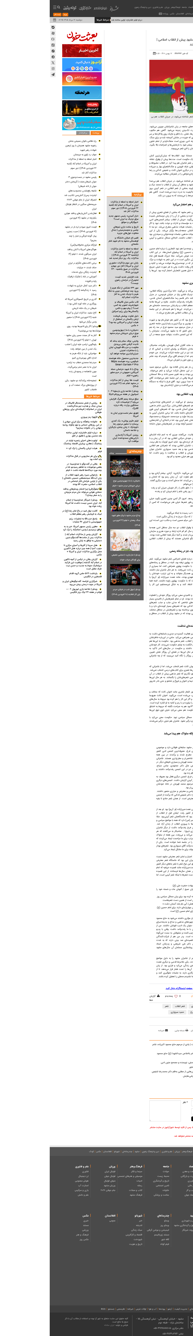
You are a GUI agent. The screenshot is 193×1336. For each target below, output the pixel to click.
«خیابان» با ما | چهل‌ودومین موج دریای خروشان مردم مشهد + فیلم (74, 333)
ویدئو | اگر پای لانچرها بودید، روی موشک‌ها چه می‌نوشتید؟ (34, 328)
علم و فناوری (108, 7)
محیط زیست (113, 1176)
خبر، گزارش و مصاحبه (163, 1293)
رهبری (170, 1171)
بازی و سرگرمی (32, 1190)
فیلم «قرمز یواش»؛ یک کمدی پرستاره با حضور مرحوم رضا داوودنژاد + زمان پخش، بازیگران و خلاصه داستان (74, 425)
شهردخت (88, 1239)
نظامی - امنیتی (166, 1195)
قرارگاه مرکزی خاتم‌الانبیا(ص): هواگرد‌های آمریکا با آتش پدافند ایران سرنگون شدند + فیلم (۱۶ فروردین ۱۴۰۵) (32, 252)
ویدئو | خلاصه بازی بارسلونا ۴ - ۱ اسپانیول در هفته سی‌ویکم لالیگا (73, 393)
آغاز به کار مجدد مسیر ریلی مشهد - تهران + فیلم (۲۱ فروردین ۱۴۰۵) (31, 338)
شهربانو (67, 1151)
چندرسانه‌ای (141, 13)
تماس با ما (167, 1309)
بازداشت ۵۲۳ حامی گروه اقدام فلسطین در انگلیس (36, 575)
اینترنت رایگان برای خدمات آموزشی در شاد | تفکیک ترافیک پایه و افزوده (32, 276)
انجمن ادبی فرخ (148, 1012)
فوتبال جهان (60, 1176)
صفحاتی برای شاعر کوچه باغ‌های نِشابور (157, 1067)
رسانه (90, 1186)
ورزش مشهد (60, 1186)
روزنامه (116, 13)
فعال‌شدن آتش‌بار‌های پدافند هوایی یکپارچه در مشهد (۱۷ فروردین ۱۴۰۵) (31, 218)
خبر (91, 1221)
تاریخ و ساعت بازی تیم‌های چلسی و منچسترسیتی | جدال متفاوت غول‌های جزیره (75, 230)
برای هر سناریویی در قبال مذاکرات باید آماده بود (34, 457)
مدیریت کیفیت (131, 1309)
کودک (41, 1151)
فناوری (35, 1171)
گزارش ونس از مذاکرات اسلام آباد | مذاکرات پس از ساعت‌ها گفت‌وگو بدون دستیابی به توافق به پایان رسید (33, 538)
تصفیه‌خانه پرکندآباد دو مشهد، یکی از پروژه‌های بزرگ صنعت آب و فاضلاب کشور (31, 385)
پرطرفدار (33, 133)
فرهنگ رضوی (166, 1225)
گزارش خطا (103, 998)
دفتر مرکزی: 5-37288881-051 (119, 1328)
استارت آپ (33, 1186)
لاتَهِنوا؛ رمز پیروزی (39, 417)
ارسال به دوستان (150, 1030)
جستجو (61, 1309)
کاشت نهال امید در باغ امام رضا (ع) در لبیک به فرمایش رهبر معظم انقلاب (32, 512)
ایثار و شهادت (166, 1230)
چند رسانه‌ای (167, 1284)
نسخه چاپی (131, 1030)
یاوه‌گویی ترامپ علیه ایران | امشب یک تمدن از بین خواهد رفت (31, 347)
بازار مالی (142, 1186)
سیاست (148, 7)
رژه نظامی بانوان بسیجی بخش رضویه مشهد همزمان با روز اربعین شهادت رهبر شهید (31, 145)
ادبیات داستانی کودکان (163, 1270)
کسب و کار (141, 1190)
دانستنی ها (168, 1289)
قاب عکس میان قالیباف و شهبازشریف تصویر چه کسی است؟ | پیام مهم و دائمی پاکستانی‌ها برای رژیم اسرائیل (75, 307)
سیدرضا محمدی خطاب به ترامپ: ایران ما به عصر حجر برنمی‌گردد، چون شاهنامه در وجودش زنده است (31, 369)
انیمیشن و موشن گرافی (108, 1230)
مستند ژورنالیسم (111, 1235)
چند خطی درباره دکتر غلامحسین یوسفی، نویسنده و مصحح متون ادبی (143, 1063)
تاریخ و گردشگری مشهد (135, 1225)
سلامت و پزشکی (111, 1195)
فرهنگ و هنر (33, 1235)
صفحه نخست (174, 1151)
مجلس (170, 1181)
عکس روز (34, 1239)
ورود (15, 14)
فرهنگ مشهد (86, 1195)
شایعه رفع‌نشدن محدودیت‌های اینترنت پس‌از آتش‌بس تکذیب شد (31, 193)
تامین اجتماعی (112, 1186)
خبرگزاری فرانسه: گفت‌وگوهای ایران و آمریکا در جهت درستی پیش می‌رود (32, 582)
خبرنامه (113, 1030)
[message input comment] (115, 1111)
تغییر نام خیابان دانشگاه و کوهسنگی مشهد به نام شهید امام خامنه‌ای (74, 241)
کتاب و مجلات (86, 1190)
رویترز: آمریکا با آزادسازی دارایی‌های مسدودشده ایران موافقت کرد (76, 438)
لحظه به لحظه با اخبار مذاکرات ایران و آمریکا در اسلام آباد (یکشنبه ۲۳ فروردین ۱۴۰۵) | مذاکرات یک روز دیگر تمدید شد (74, 253)
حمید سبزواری (127, 1012)
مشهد (149, 13)
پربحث (46, 133)
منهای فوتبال (60, 1181)
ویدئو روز (115, 1225)
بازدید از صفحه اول (171, 1030)
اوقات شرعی (91, 1309)
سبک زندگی (87, 1230)
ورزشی (35, 1230)
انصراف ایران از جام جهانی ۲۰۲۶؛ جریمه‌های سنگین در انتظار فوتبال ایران (31, 204)
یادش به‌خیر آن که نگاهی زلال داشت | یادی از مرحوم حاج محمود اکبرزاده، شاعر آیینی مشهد (139, 1047)
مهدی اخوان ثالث (170, 1012)
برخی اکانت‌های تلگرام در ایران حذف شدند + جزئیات (32, 265)
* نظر (135, 1102)
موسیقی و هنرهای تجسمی (80, 1176)
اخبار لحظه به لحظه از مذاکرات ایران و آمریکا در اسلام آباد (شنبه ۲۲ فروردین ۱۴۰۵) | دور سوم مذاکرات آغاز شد (74, 206)
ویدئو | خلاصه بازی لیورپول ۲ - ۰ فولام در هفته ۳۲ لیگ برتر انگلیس (34, 590)
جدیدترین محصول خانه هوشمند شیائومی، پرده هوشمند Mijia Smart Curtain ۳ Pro (74, 361)
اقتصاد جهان (140, 1195)
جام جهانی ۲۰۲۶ (58, 1190)
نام (178, 1102)
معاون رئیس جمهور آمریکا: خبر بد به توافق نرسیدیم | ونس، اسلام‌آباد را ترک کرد (32, 528)
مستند (36, 1225)
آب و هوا (103, 1309)
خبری (36, 1221)
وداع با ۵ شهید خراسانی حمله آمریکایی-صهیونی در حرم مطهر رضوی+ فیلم (74, 372)
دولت (170, 1186)
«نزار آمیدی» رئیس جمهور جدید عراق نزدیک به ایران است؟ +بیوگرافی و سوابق (74, 219)
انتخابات (169, 1176)
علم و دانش (33, 1195)
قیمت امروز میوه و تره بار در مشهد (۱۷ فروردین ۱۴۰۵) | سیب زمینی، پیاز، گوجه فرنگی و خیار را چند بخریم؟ (31, 233)
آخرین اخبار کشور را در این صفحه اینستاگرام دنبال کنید (142, 988)
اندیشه (89, 1225)
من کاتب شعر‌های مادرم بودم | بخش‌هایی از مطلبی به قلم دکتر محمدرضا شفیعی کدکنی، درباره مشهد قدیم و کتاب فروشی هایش (138, 1074)
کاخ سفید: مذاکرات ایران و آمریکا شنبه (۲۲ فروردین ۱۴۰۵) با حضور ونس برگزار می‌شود (31, 317)
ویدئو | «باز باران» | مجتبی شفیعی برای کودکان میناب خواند (76, 557)
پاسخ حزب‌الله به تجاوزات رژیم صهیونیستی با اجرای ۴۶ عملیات (36, 520)
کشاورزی (142, 1181)
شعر (117, 1006)
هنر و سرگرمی (166, 1279)
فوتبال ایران (60, 1171)
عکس (122, 13)
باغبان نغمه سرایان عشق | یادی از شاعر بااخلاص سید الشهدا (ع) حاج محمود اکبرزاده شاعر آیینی (141, 1056)
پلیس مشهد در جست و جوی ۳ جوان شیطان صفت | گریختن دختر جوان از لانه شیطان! (31, 181)
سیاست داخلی (166, 1190)
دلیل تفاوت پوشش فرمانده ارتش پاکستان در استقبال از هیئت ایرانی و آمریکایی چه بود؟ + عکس (74, 321)
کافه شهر (115, 1239)
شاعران (163, 1006)
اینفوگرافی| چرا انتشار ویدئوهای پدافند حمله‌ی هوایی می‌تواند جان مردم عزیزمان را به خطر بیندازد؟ (32, 492)
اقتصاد (141, 7)
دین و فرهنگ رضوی (93, 7)
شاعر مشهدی (147, 1006)
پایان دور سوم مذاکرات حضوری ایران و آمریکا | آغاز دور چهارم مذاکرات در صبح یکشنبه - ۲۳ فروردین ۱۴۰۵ (74, 267)
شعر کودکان (168, 1275)
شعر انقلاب (130, 1006)
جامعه (134, 7)
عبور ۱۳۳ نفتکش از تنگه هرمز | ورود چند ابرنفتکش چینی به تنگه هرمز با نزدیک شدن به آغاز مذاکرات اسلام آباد (73, 292)
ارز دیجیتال (34, 1176)
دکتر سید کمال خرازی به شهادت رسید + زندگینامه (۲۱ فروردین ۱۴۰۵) (32, 290)
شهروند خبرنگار (139, 1230)
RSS (53, 1309)
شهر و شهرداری (139, 1221)
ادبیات (157, 32)
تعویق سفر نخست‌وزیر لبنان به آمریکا (75, 415)
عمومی (63, 1221)
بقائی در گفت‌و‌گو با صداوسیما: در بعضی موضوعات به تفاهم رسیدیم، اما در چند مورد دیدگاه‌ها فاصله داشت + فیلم (34, 467)
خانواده (116, 1190)
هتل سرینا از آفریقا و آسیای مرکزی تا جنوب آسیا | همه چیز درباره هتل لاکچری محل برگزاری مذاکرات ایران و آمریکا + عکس (33, 550)
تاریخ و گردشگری (111, 1181)
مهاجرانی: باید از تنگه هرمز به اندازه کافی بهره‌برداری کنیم (33, 356)
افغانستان (130, 13)
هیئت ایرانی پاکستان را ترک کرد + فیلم (34, 449)
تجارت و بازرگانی (138, 1176)
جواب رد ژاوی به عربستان (35, 155)
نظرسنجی (71, 1309)
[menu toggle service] (5, 7)
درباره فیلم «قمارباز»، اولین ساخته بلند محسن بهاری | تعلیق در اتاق (34, 434)
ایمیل (177, 1110)
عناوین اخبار (158, 7)
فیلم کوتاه (115, 1244)
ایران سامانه (59, 1325)
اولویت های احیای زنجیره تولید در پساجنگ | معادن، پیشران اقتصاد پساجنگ (33, 442)
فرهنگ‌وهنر (126, 7)
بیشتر (60, 452)
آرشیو (120, 1309)
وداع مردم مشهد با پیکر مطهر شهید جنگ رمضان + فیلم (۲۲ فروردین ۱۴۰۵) (76, 520)
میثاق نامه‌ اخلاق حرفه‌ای (150, 1309)
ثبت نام (8, 14)
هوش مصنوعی (32, 1181)
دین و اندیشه (167, 1221)
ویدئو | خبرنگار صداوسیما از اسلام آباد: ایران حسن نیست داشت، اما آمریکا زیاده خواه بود (34, 503)
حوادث (116, 1171)
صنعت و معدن (139, 1171)
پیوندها (112, 1309)
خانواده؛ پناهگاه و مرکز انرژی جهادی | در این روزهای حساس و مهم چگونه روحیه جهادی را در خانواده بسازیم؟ (32, 425)
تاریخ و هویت (86, 1244)
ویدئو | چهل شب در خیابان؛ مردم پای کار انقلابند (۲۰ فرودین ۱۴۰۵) (76, 592)
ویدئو (116, 1221)
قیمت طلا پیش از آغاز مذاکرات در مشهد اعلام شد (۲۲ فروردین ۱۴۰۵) (74, 383)
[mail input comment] (157, 1111)
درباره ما (177, 1309)
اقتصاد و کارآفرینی (84, 1235)
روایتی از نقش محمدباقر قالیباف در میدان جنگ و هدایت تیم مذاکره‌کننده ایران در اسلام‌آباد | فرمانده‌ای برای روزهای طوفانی (32, 407)
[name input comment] (157, 1103)
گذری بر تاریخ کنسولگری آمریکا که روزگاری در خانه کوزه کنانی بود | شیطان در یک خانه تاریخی (31, 303)
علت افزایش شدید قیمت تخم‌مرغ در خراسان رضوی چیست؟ (77, 280)
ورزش (117, 7)
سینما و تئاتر (87, 1171)
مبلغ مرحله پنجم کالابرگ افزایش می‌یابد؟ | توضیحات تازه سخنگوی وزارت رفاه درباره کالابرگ (74, 403)
